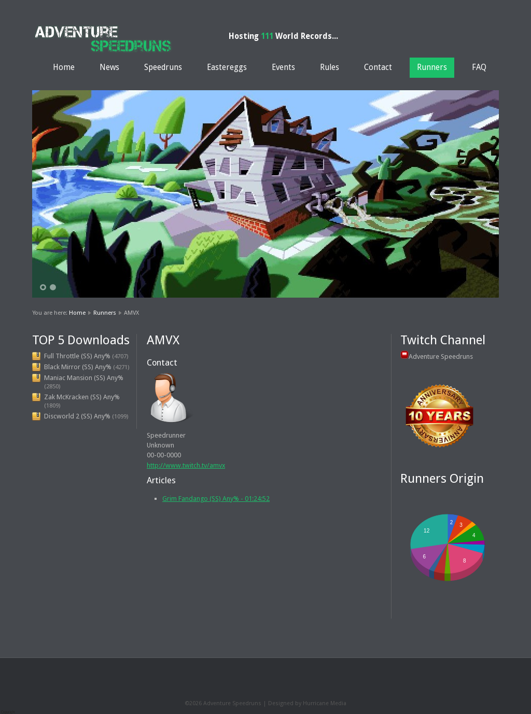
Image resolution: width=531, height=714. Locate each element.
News (109, 67)
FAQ (479, 67)
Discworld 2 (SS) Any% (77, 416)
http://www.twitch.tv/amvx (186, 465)
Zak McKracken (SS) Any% (82, 397)
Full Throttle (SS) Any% (77, 356)
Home (64, 67)
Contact (378, 67)
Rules (329, 67)
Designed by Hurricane (299, 703)
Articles (161, 480)
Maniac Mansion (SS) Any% (83, 378)
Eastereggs (227, 67)
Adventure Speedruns (441, 356)
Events (283, 67)
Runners (432, 67)
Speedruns (163, 67)
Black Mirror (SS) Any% (77, 367)
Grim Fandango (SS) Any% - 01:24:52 (216, 498)
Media (338, 703)
